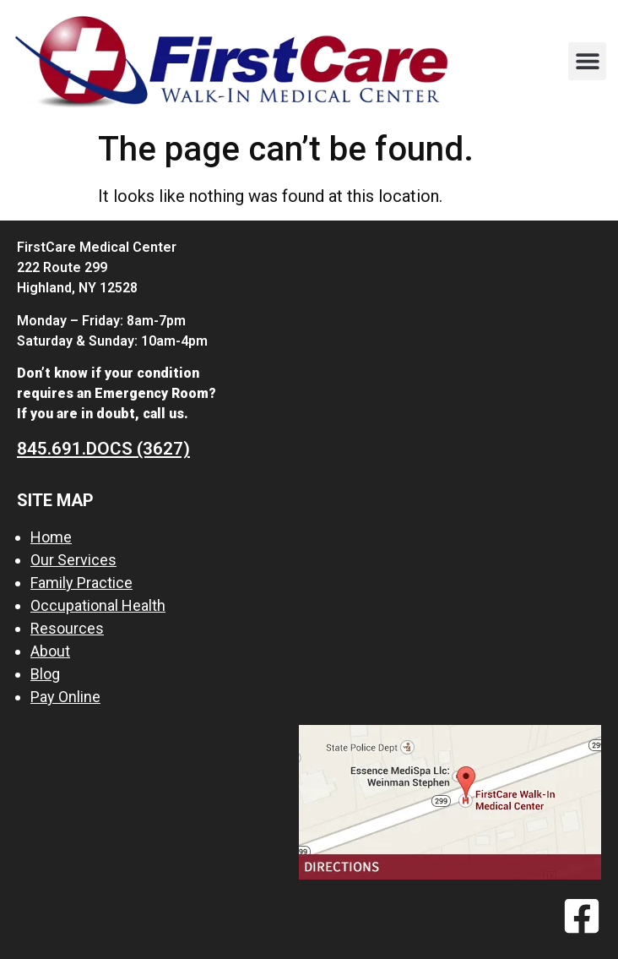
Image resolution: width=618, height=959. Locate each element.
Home (51, 537)
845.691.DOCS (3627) (103, 449)
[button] (587, 61)
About (50, 651)
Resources (67, 628)
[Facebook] (581, 915)
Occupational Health (97, 605)
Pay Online (65, 697)
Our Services (73, 560)
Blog (45, 674)
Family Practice (81, 582)
